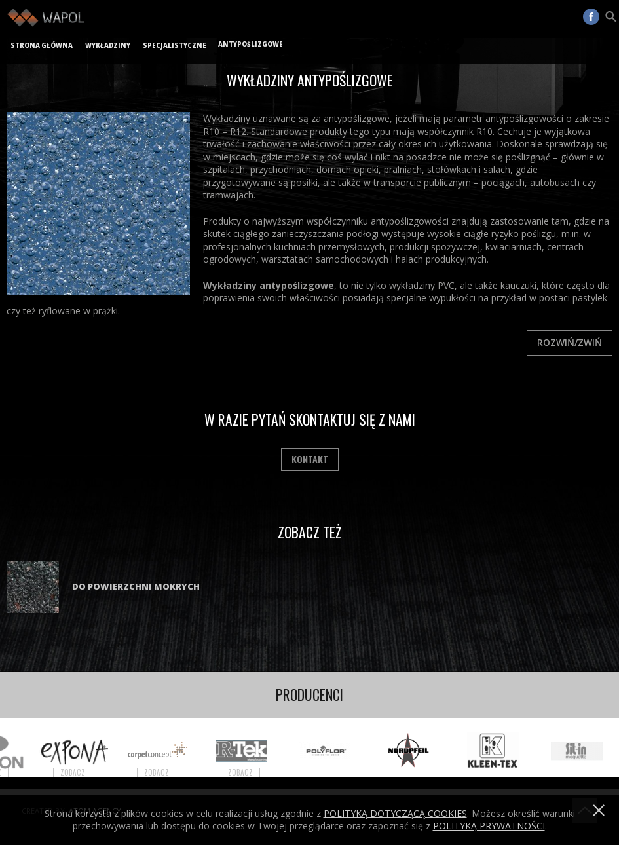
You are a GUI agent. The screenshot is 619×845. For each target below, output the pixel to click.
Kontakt (309, 459)
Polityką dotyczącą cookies (395, 813)
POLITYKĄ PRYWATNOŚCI (489, 825)
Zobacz (80, 772)
